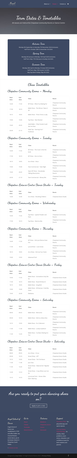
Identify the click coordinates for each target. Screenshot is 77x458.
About (25, 422)
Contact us (63, 4)
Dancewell (43, 430)
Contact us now (13, 448)
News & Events (28, 430)
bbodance (43, 422)
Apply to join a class (38, 406)
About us (46, 4)
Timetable (27, 427)
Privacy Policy (46, 456)
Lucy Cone (18, 456)
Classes (54, 4)
